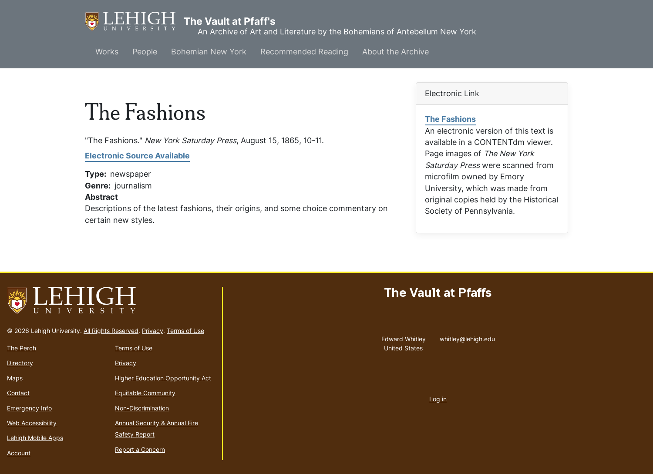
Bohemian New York (208, 51)
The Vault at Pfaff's (134, 21)
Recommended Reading (304, 51)
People (144, 51)
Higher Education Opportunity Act (163, 378)
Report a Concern (140, 449)
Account (18, 453)
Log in (438, 399)
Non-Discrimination (142, 408)
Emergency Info (29, 408)
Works (106, 51)
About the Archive (395, 51)
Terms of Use (185, 330)
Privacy (152, 330)
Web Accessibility (32, 423)
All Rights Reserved (111, 330)
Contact (18, 393)
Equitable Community (145, 393)
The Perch (21, 348)
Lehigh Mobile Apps (35, 438)
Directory (20, 363)
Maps (15, 378)
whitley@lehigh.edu (467, 337)
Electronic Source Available (137, 155)
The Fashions (450, 119)
